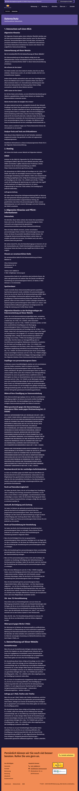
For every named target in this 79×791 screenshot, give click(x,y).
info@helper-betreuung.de (37, 768)
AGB (23, 784)
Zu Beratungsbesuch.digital (65, 1)
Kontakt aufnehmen (66, 755)
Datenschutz (14, 11)
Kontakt (72, 6)
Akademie (7, 776)
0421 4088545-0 (34, 766)
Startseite (7, 11)
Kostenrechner (8, 778)
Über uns (63, 6)
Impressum (7, 784)
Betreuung (35, 6)
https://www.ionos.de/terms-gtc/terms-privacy (18, 168)
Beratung (45, 6)
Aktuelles (54, 6)
